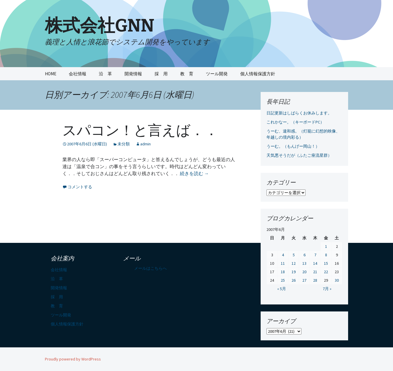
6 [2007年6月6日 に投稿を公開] (304, 254)
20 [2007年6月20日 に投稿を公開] (304, 271)
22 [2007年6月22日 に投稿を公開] (326, 271)
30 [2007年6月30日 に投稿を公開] (337, 280)
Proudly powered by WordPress (73, 359)
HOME (50, 73)
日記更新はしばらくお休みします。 (299, 113)
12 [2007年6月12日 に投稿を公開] (294, 263)
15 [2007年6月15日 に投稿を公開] (326, 263)
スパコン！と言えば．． (140, 130)
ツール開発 (217, 73)
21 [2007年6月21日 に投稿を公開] (315, 271)
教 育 (186, 73)
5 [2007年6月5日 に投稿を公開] (294, 254)
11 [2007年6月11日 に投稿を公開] (283, 263)
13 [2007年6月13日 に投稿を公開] (304, 263)
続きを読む (194, 173)
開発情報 (133, 73)
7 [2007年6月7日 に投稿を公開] (315, 254)
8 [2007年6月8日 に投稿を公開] (326, 254)
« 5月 (281, 288)
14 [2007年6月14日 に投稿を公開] (315, 263)
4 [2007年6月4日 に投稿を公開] (283, 254)
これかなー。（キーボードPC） (295, 122)
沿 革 (105, 73)
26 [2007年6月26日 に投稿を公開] (294, 280)
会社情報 (77, 73)
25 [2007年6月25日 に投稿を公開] (283, 280)
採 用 (161, 73)
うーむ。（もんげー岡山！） (293, 146)
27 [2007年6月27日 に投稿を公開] (304, 280)
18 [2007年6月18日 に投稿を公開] (283, 271)
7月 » (327, 288)
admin (145, 144)
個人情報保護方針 (257, 73)
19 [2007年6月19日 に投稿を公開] (294, 271)
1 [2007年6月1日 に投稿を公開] (326, 246)
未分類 (123, 144)
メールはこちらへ (150, 268)
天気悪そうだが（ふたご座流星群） (299, 155)
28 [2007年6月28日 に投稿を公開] (315, 280)
